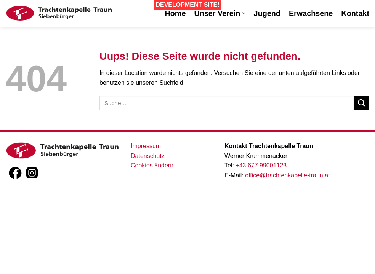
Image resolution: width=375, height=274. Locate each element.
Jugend (267, 13)
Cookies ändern (152, 165)
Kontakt (355, 13)
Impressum (146, 146)
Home (175, 13)
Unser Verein (219, 13)
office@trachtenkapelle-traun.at (287, 175)
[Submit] (361, 103)
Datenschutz (148, 156)
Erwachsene (311, 13)
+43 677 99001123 (261, 165)
